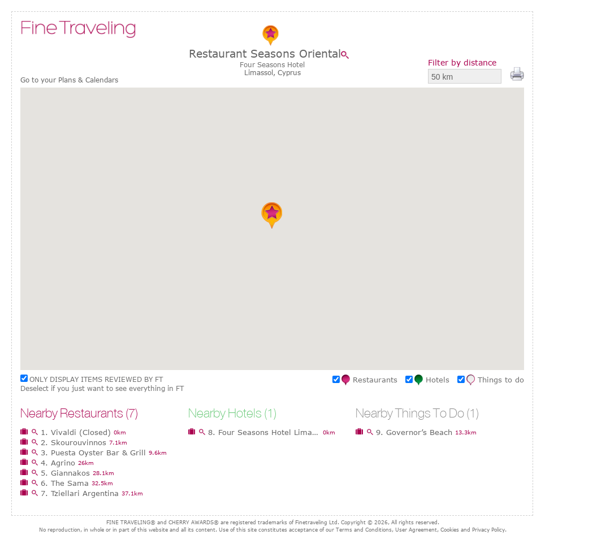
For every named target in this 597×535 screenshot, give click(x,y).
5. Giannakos (65, 472)
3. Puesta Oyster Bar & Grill (93, 452)
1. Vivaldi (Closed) (76, 432)
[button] (272, 215)
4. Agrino (58, 462)
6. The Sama (65, 483)
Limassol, (261, 72)
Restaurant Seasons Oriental (265, 53)
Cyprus (289, 72)
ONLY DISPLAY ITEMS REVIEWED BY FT (96, 379)
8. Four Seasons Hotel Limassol (264, 432)
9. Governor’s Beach (414, 432)
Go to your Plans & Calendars (69, 80)
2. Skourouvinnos (73, 442)
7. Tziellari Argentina (80, 493)
